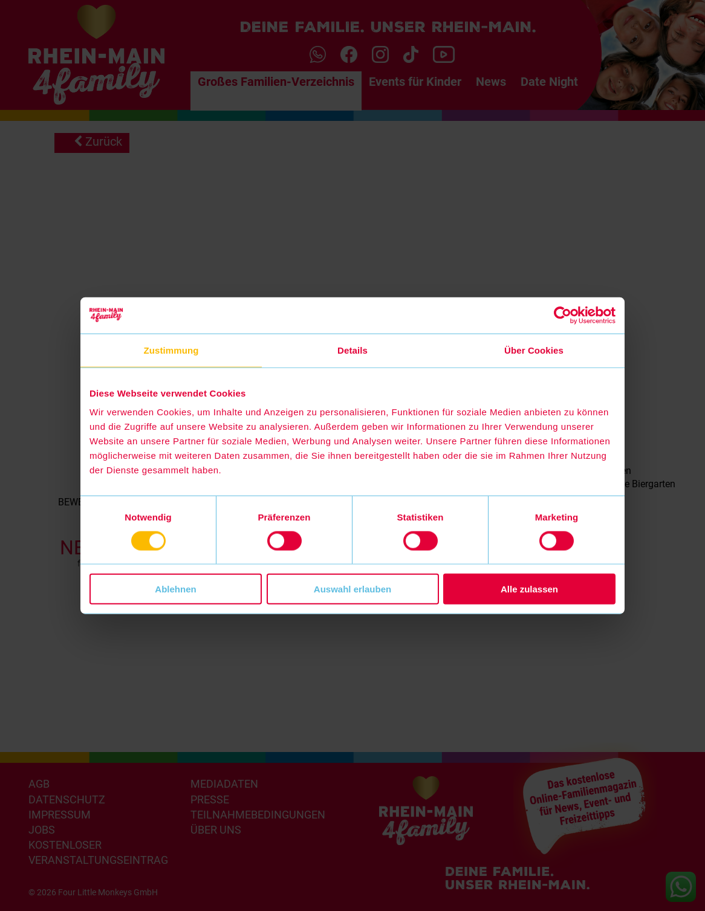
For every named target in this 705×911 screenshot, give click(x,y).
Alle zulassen (529, 589)
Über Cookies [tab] (534, 350)
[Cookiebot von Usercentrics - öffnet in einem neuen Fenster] (563, 315)
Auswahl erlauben (352, 589)
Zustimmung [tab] (171, 350)
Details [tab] (352, 350)
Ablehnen (175, 589)
